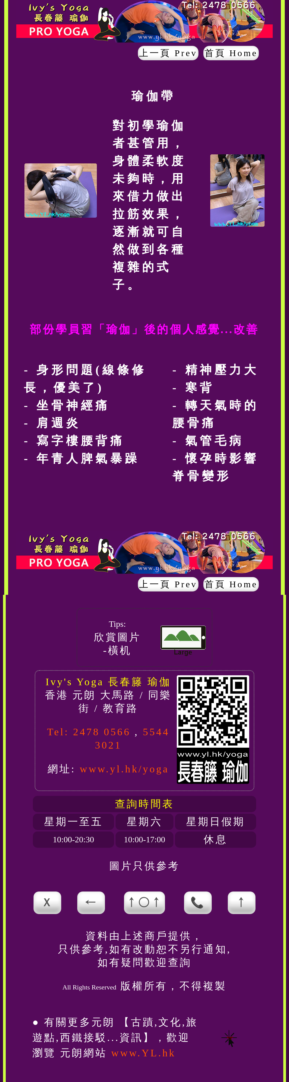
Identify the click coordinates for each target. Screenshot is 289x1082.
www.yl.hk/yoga (124, 768)
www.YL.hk (143, 1052)
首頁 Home (231, 53)
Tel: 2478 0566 (89, 731)
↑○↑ (144, 903)
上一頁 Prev (168, 53)
